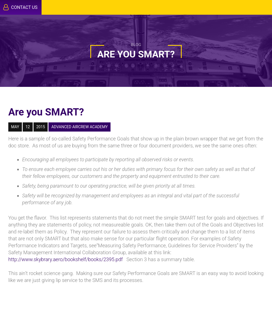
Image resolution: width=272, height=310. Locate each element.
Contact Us (20, 7)
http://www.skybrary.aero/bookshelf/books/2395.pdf (65, 259)
